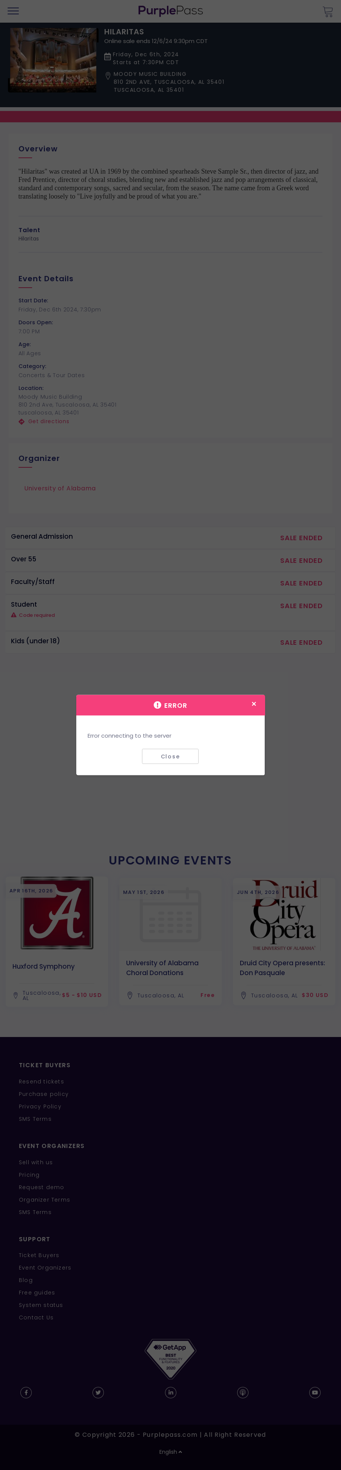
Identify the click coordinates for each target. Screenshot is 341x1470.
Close (170, 756)
